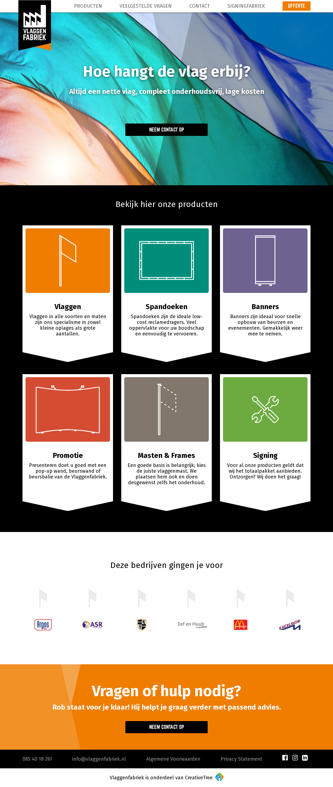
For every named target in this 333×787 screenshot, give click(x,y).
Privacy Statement (241, 759)
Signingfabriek (246, 6)
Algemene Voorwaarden (173, 759)
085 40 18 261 (37, 759)
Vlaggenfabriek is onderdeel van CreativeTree (167, 778)
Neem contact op (166, 130)
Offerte (296, 6)
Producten (88, 6)
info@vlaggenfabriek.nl (99, 759)
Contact (199, 6)
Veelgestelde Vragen (146, 6)
